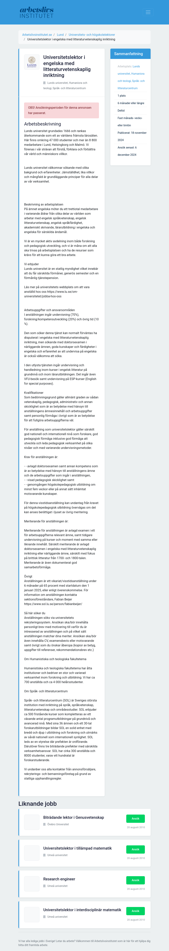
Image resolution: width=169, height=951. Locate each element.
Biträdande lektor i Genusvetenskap (73, 817)
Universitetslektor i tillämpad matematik (77, 848)
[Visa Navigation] (148, 12)
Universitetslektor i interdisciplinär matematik (82, 910)
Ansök (135, 818)
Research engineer (59, 879)
